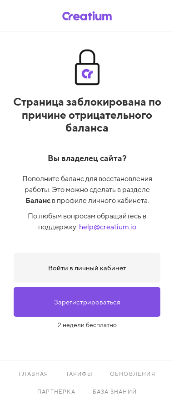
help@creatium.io (107, 227)
